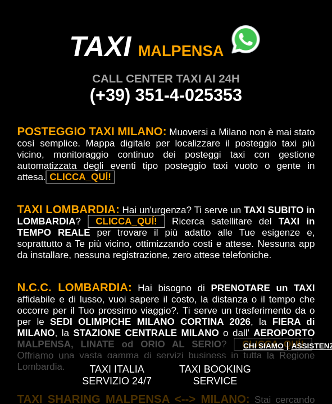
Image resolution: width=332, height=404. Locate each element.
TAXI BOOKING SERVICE (215, 375)
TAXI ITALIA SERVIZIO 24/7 (117, 375)
